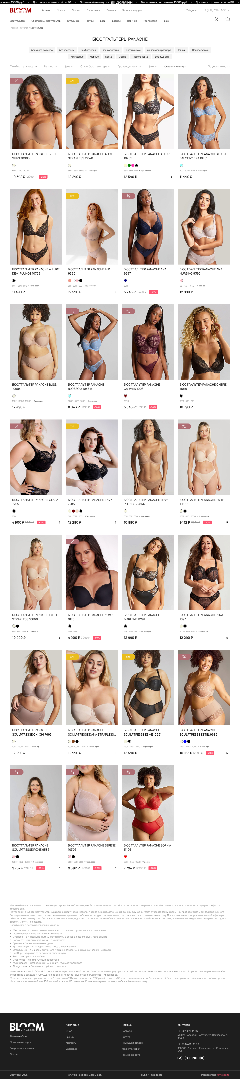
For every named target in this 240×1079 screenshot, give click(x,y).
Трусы (90, 20)
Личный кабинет (19, 1036)
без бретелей (88, 50)
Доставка (127, 1030)
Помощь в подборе (132, 1042)
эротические (133, 50)
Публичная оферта (151, 1074)
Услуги (61, 10)
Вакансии (71, 1048)
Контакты (71, 1042)
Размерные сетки (131, 1054)
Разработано (215, 1074)
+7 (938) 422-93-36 (188, 1044)
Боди (103, 20)
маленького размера (159, 50)
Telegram (191, 10)
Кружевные (77, 56)
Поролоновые (140, 56)
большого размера (41, 50)
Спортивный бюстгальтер (46, 20)
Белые (108, 56)
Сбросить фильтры (177, 66)
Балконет (18, 940)
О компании (93, 10)
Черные (94, 56)
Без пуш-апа (162, 56)
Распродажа (150, 20)
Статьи (76, 10)
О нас (69, 1030)
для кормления (111, 50)
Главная (14, 27)
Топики (182, 50)
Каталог (46, 10)
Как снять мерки (131, 1048)
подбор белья (89, 971)
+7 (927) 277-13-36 (188, 1030)
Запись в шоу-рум (132, 10)
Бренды (70, 1036)
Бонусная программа (22, 1048)
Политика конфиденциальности (84, 1074)
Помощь (111, 10)
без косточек (66, 50)
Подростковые (200, 50)
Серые (122, 56)
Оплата (126, 1036)
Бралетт (17, 943)
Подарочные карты (20, 1042)
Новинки (132, 20)
